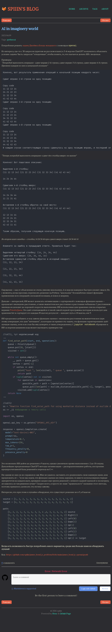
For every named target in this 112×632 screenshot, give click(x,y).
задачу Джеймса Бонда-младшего (39, 45)
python (10, 39)
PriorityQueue (16, 318)
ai (15, 39)
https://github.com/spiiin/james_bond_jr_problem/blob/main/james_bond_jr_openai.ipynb (47, 570)
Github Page (65, 629)
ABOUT (105, 8)
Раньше (6, 20)
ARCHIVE (83, 8)
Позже (105, 20)
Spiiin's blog (20, 9)
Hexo (54, 629)
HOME (72, 8)
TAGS (94, 8)
